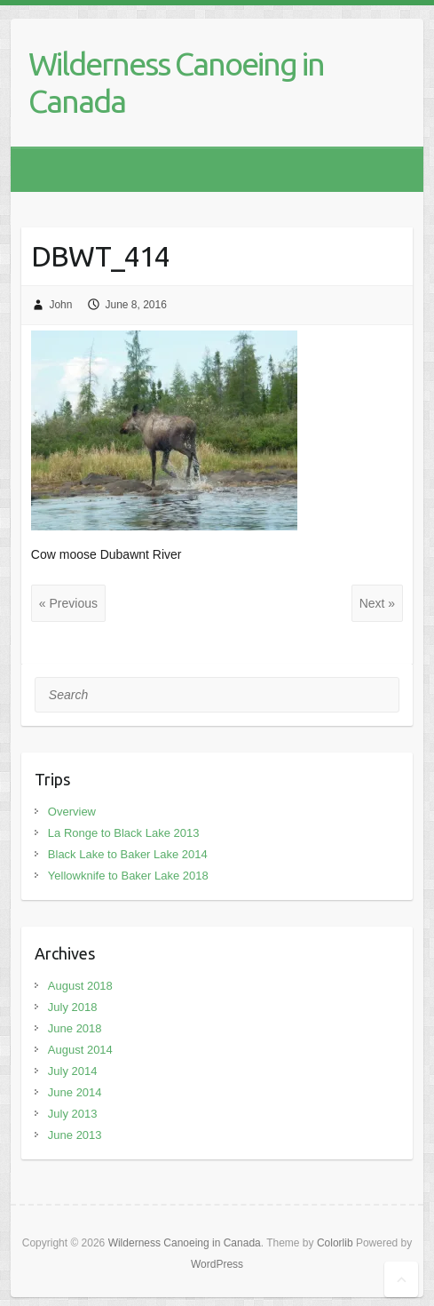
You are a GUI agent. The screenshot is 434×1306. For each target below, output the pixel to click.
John (60, 305)
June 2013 (75, 1135)
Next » (377, 603)
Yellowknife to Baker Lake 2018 (128, 875)
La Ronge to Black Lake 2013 (124, 833)
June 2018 (75, 1028)
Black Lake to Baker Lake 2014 (128, 854)
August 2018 (80, 985)
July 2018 (73, 1007)
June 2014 (75, 1092)
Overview (72, 811)
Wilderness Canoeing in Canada (176, 82)
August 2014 (80, 1049)
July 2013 (73, 1113)
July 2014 (73, 1071)
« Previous (68, 603)
